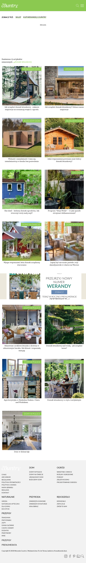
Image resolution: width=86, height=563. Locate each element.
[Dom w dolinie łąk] (21, 430)
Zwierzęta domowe (37, 501)
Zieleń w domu (63, 480)
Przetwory (6, 533)
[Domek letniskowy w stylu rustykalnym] (64, 378)
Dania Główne (8, 525)
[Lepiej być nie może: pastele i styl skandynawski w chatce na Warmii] (64, 241)
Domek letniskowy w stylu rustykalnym (64, 400)
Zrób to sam (62, 506)
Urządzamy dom (31, 69)
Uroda (4, 501)
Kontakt (5, 493)
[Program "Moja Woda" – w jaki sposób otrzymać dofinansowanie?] (64, 189)
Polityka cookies (9, 485)
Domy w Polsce (74, 224)
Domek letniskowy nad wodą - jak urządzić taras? (64, 346)
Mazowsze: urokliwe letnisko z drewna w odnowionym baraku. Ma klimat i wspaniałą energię (22, 348)
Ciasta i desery (8, 528)
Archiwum (6, 477)
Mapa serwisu (7, 487)
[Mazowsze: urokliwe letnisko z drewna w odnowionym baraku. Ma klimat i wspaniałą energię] (21, 324)
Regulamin (6, 480)
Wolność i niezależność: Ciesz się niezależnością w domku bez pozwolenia (22, 160)
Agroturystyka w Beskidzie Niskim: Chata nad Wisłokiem (22, 401)
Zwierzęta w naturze (38, 504)
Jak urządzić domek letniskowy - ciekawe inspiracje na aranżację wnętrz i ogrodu (21, 108)
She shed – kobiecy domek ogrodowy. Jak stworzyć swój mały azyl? (21, 211)
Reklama (5, 490)
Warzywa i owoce (64, 472)
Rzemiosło (61, 501)
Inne (3, 536)
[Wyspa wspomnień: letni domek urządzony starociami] (21, 241)
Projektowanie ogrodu (67, 482)
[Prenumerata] (78, 556)
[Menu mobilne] (82, 5)
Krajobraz (33, 506)
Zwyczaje (61, 504)
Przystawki (6, 520)
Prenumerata (9, 545)
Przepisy (6, 540)
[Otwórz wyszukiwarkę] (77, 6)
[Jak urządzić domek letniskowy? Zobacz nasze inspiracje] (64, 85)
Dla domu (6, 506)
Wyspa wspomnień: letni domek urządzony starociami (22, 263)
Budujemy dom (32, 121)
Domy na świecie (31, 224)
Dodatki (5, 530)
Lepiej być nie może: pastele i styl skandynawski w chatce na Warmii (64, 263)
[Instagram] (66, 556)
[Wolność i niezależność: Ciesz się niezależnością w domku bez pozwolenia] (21, 137)
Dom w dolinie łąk (21, 451)
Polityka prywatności (11, 482)
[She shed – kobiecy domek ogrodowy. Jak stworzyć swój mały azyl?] (21, 189)
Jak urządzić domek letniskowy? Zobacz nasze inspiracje (64, 108)
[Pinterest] (74, 556)
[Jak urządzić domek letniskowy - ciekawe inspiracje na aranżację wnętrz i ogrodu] (21, 85)
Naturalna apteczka (10, 504)
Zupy (4, 523)
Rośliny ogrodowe (65, 474)
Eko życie (77, 172)
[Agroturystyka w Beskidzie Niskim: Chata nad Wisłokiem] (21, 378)
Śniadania (6, 517)
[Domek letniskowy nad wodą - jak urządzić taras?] (64, 324)
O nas (4, 474)
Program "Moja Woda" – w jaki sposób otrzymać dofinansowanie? (64, 211)
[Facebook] (70, 556)
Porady (60, 477)
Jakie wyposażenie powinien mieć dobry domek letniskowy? (64, 160)
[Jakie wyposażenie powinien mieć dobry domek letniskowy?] (64, 137)
